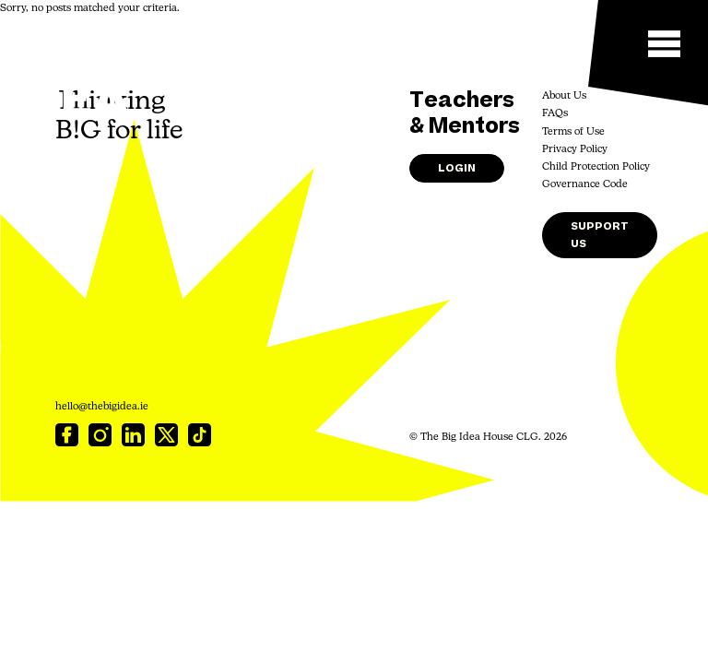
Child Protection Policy (596, 167)
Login (457, 168)
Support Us (600, 235)
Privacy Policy (575, 150)
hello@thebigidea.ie (101, 407)
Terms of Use (573, 132)
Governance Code (585, 185)
